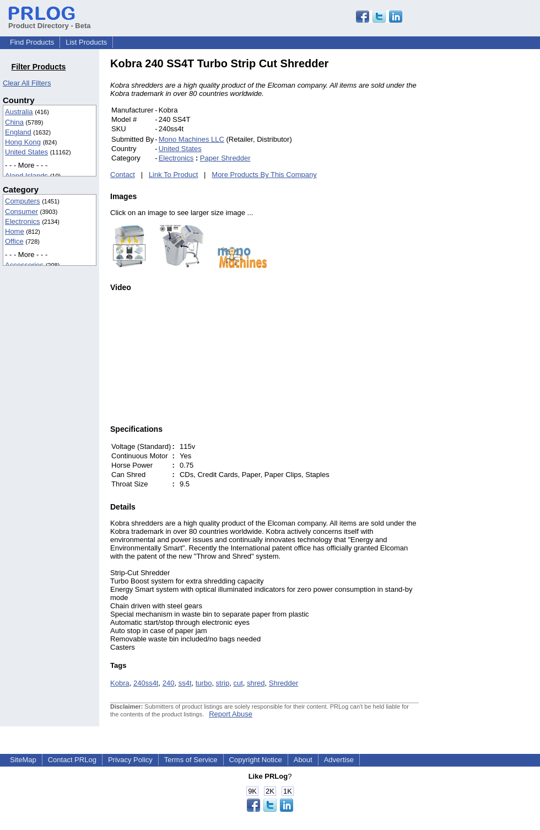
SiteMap (23, 760)
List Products (86, 42)
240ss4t (146, 683)
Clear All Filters (27, 83)
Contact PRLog (72, 760)
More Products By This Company (264, 174)
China (14, 122)
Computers (22, 201)
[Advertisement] (493, 222)
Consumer (21, 211)
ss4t (185, 683)
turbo (204, 683)
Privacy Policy (130, 760)
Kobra (119, 683)
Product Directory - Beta (49, 21)
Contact (122, 174)
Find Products (32, 42)
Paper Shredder (225, 158)
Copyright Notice (255, 760)
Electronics (22, 221)
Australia (19, 112)
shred (256, 683)
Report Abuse (230, 714)
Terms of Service (191, 760)
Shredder (283, 683)
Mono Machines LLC (191, 139)
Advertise (339, 760)
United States (26, 152)
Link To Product (173, 174)
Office (14, 241)
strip (223, 683)
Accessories (24, 265)
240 (169, 683)
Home (14, 231)
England (18, 132)
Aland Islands (26, 176)
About (303, 760)
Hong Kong (23, 142)
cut (237, 683)
